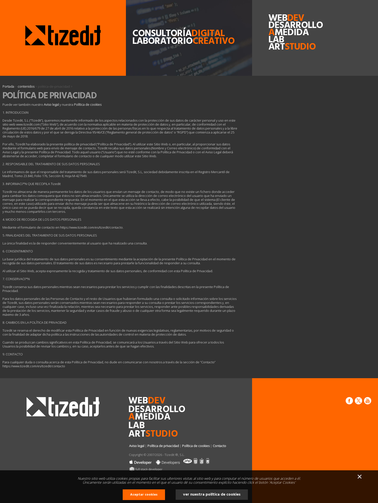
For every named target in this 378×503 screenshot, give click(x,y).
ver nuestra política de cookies (211, 494)
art (279, 47)
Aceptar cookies (144, 495)
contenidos (26, 86)
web (279, 18)
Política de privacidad (163, 446)
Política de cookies (87, 104)
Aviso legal (51, 104)
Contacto (219, 446)
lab (276, 40)
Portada (8, 86)
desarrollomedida (279, 29)
